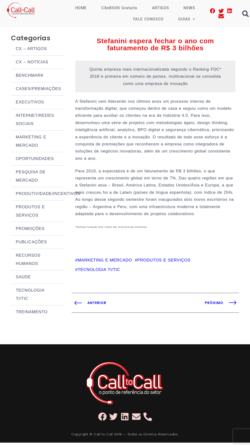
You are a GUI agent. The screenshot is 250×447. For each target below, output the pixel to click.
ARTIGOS (160, 8)
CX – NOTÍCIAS (32, 62)
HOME (80, 8)
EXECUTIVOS (30, 103)
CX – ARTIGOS (31, 49)
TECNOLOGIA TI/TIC (30, 295)
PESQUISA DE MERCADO (31, 176)
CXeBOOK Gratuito (119, 8)
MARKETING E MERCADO (31, 141)
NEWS (189, 8)
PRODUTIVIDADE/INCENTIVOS (40, 194)
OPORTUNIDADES (35, 159)
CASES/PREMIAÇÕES (38, 89)
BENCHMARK (30, 76)
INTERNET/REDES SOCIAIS (35, 120)
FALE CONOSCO (148, 19)
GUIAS (186, 19)
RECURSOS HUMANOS (28, 260)
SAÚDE (23, 277)
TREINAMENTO (32, 312)
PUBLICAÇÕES (31, 242)
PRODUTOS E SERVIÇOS (30, 211)
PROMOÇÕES (30, 229)
